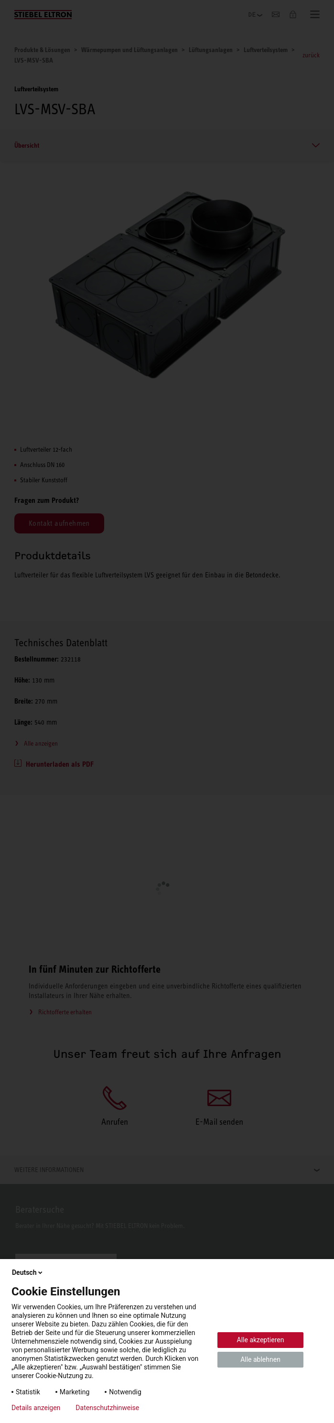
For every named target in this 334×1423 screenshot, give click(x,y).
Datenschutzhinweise (107, 1408)
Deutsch (28, 1272)
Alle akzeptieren (260, 1340)
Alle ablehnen (260, 1359)
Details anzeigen (35, 1408)
